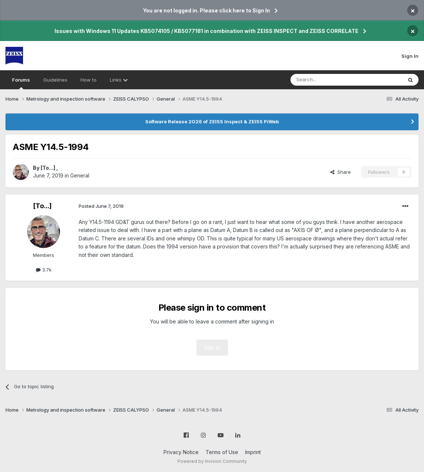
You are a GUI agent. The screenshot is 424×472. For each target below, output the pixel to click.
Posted (101, 206)
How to (88, 80)
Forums (21, 83)
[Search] (327, 80)
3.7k (44, 270)
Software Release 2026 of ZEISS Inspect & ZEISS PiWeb (212, 121)
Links (119, 80)
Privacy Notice (181, 452)
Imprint (253, 452)
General (79, 175)
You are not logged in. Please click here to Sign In (206, 10)
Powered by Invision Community (212, 461)
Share (340, 172)
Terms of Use (222, 452)
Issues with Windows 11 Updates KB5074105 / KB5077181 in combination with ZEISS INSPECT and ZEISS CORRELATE (207, 31)
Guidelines (55, 80)
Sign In (410, 56)
